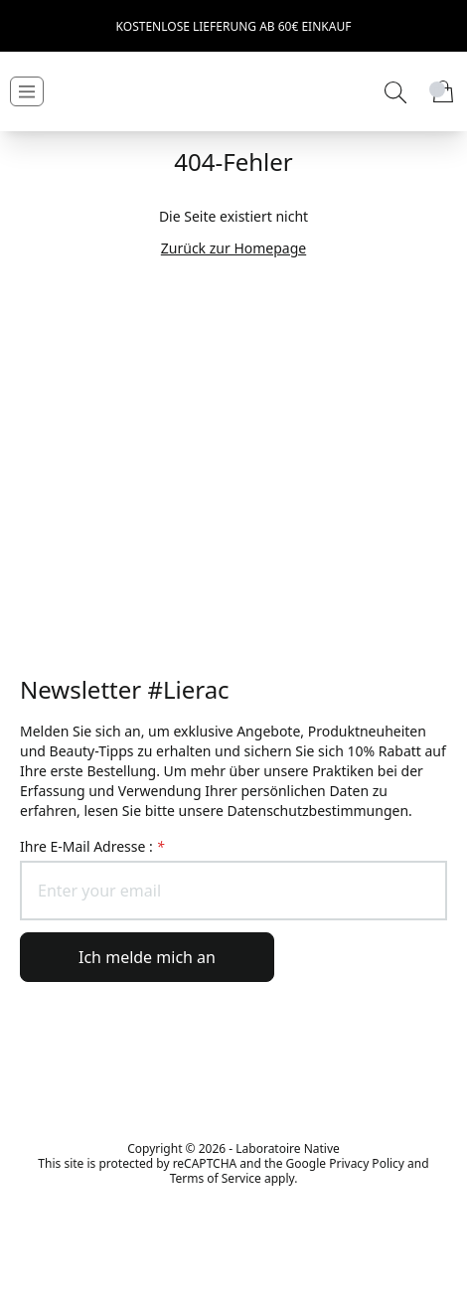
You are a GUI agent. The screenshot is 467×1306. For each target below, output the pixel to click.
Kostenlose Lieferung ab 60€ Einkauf (234, 26)
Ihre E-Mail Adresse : (92, 846)
